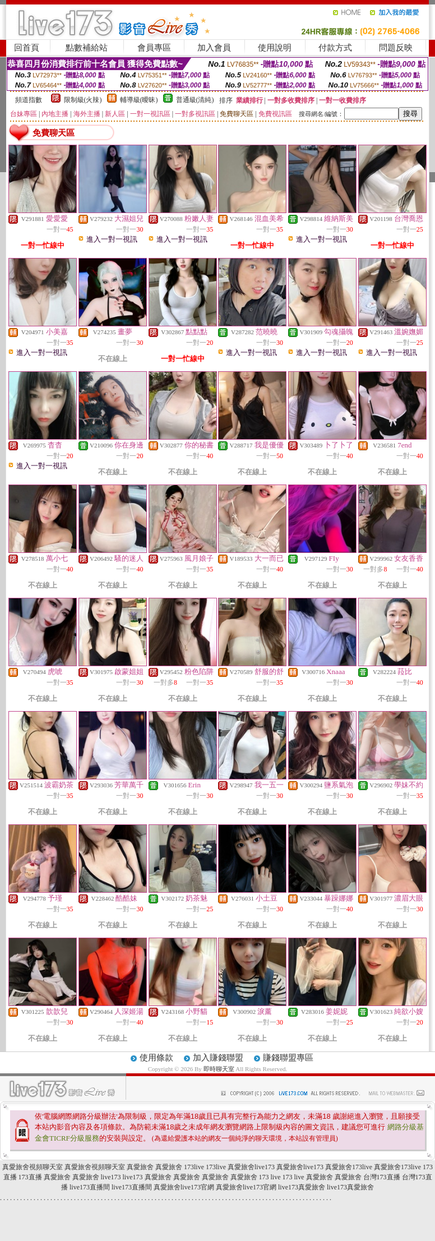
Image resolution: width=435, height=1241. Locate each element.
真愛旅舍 (140, 1167)
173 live (270, 1177)
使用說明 (274, 47)
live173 (111, 1177)
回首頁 (26, 47)
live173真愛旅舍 (301, 1187)
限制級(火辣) (83, 100)
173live (194, 1167)
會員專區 (154, 47)
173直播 (30, 1177)
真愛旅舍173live (348, 1167)
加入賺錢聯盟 (218, 1057)
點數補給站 (87, 47)
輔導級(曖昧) (139, 100)
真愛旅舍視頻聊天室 (32, 1167)
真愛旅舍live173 (251, 1167)
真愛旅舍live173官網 (184, 1187)
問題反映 (396, 47)
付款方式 (335, 47)
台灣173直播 (381, 1177)
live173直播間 (90, 1187)
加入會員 (214, 47)
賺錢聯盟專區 (288, 1057)
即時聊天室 (218, 1068)
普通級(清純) (195, 100)
